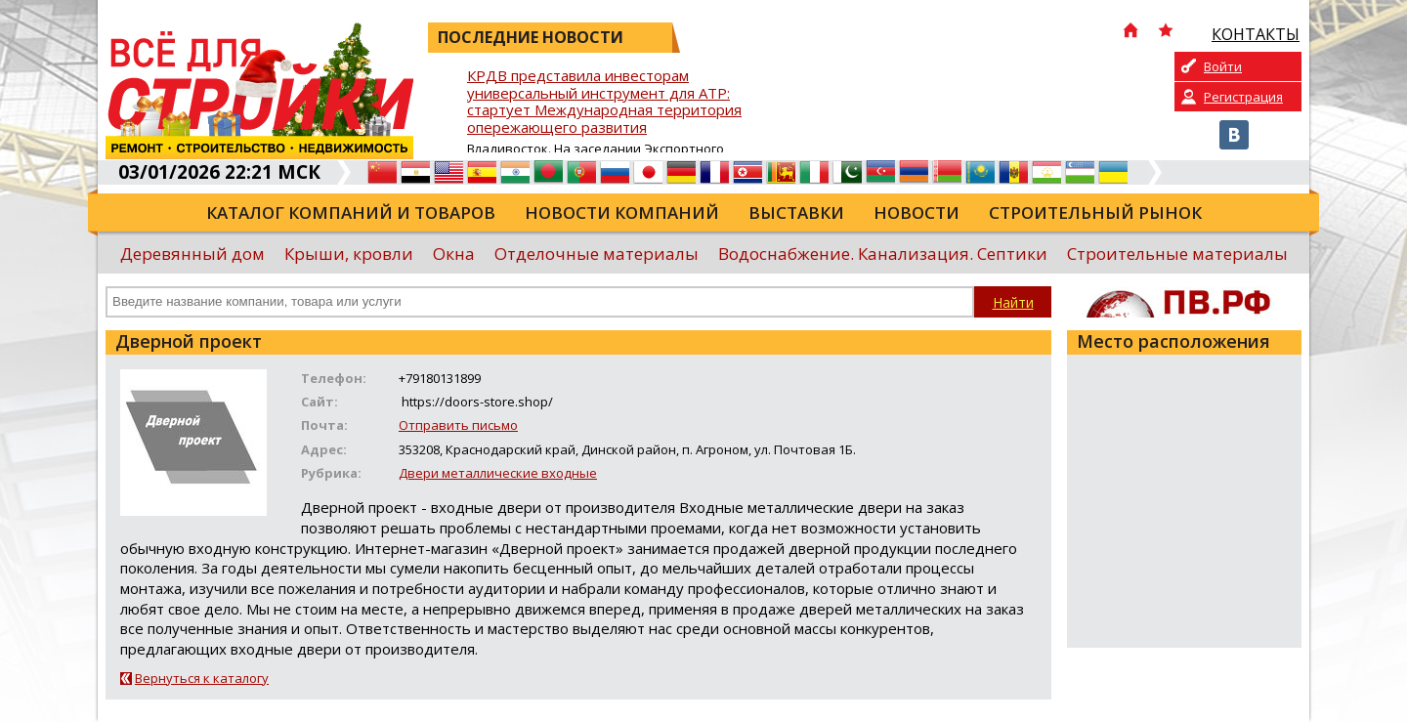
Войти (1223, 66)
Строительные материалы (1177, 253)
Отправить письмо (458, 425)
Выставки (796, 212)
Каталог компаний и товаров (350, 212)
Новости (916, 212)
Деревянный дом (192, 253)
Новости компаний (622, 212)
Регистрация (1243, 97)
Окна (454, 253)
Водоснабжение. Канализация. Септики (882, 253)
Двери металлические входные (498, 473)
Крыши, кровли (348, 253)
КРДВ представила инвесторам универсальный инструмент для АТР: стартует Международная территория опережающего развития (604, 102)
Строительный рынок (1095, 212)
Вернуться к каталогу (202, 678)
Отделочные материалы (596, 253)
